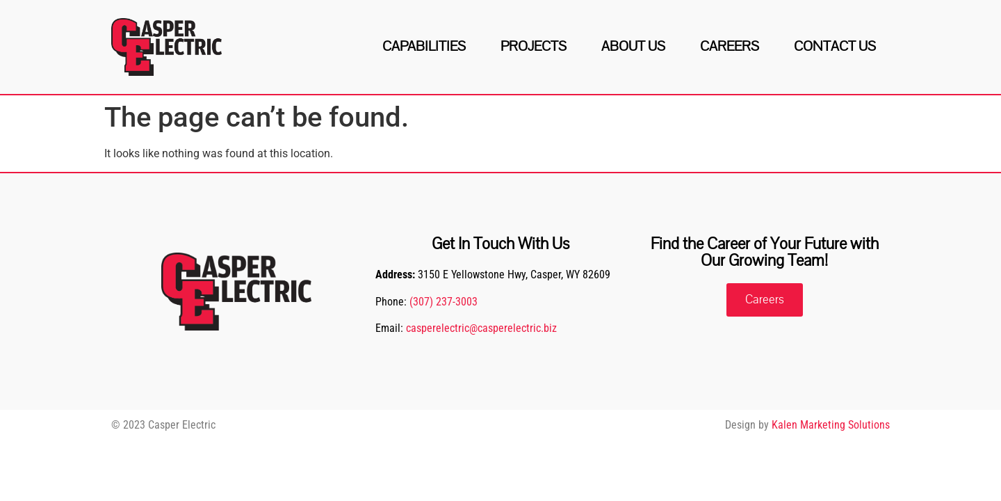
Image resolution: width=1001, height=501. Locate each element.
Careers (729, 46)
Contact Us (835, 46)
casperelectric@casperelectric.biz (481, 328)
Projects (533, 46)
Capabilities (424, 46)
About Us (633, 46)
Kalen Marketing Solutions (831, 424)
